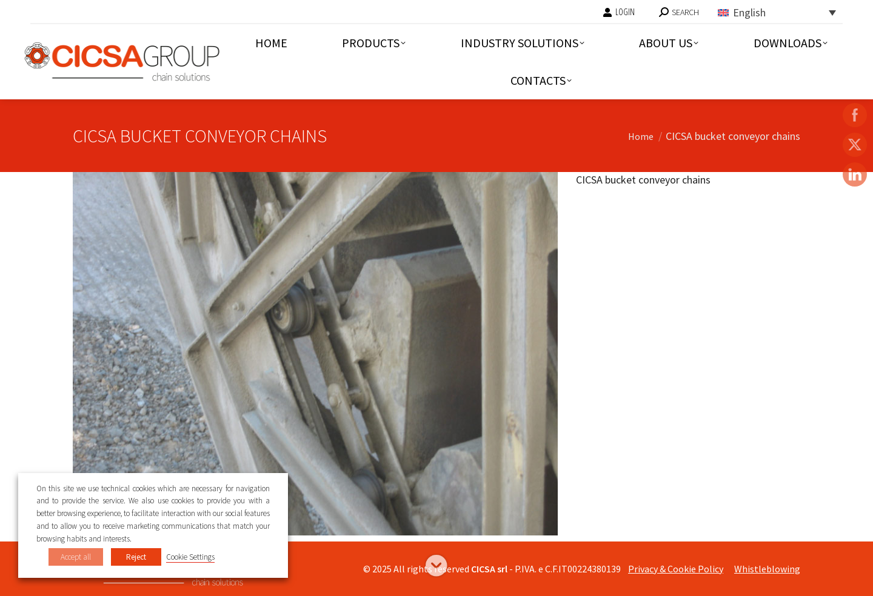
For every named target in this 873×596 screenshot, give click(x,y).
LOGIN (619, 12)
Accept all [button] (76, 557)
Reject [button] (136, 557)
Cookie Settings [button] (190, 557)
